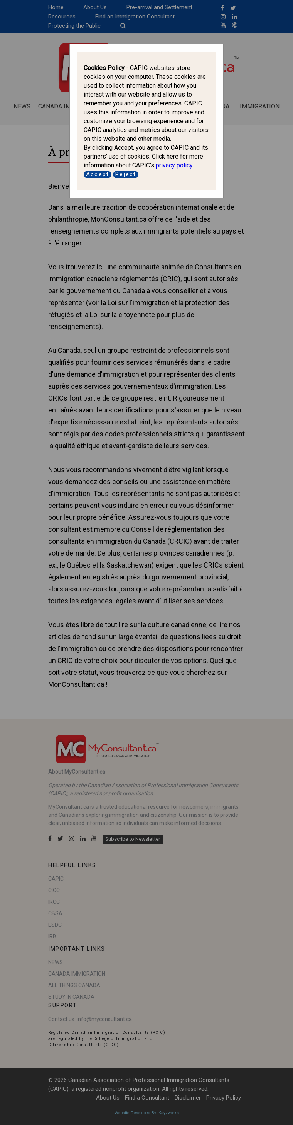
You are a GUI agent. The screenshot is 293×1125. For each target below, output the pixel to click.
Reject (125, 174)
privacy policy (174, 165)
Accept (97, 174)
